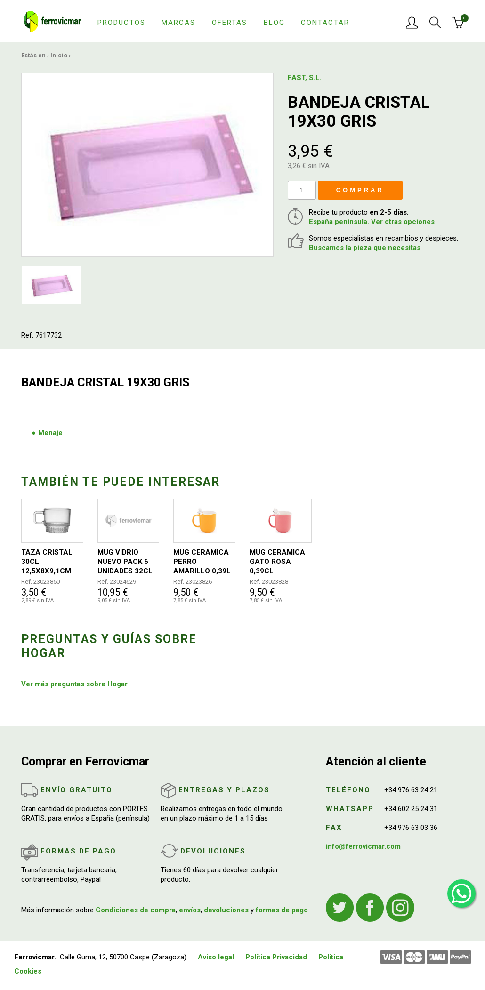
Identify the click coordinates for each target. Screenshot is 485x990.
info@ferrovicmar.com (363, 846)
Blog (274, 22)
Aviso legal (216, 957)
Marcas (178, 22)
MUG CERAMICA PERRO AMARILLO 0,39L (202, 561)
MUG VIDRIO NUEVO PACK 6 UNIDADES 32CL (125, 561)
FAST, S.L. (305, 77)
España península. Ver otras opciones (372, 221)
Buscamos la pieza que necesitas (364, 247)
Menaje (50, 432)
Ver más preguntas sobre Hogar (74, 684)
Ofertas (229, 22)
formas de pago (282, 910)
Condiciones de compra (136, 910)
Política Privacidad (276, 957)
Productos (121, 22)
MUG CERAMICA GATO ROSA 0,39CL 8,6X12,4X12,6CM (280, 562)
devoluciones (226, 910)
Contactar (325, 22)
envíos (190, 910)
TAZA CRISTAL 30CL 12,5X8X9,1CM (47, 561)
